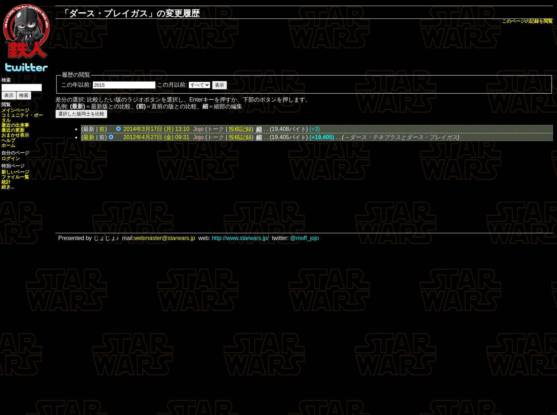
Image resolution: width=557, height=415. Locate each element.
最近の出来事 (15, 125)
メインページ (15, 110)
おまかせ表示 (15, 135)
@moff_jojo (304, 238)
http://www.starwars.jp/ (240, 238)
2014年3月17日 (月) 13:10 (156, 129)
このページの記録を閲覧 (527, 21)
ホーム (8, 145)
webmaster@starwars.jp (164, 238)
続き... (8, 187)
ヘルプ (8, 140)
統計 (6, 182)
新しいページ (15, 172)
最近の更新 (13, 130)
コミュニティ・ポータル (22, 118)
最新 (88, 137)
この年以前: (76, 85)
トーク (215, 129)
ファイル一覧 (15, 177)
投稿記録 (240, 129)
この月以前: (172, 85)
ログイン (10, 158)
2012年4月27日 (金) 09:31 (156, 137)
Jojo (198, 129)
